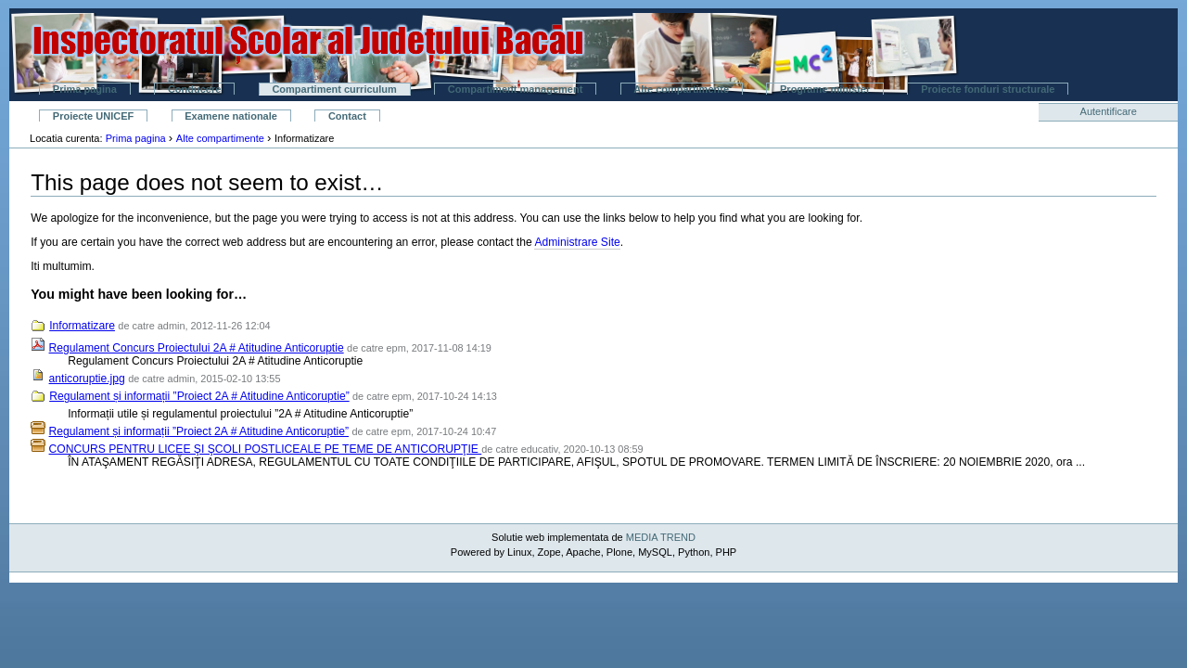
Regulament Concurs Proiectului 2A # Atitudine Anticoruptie (196, 347)
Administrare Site (576, 242)
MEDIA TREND (661, 537)
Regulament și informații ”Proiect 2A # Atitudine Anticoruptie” (199, 396)
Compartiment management (515, 89)
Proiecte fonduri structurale (987, 89)
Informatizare (82, 325)
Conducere (194, 89)
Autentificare (1108, 111)
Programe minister (825, 89)
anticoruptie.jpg (87, 378)
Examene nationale (231, 116)
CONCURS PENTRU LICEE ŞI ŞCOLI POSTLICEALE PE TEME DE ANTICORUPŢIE (265, 449)
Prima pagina (85, 89)
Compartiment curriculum (334, 89)
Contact (347, 116)
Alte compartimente (681, 89)
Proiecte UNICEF (93, 116)
